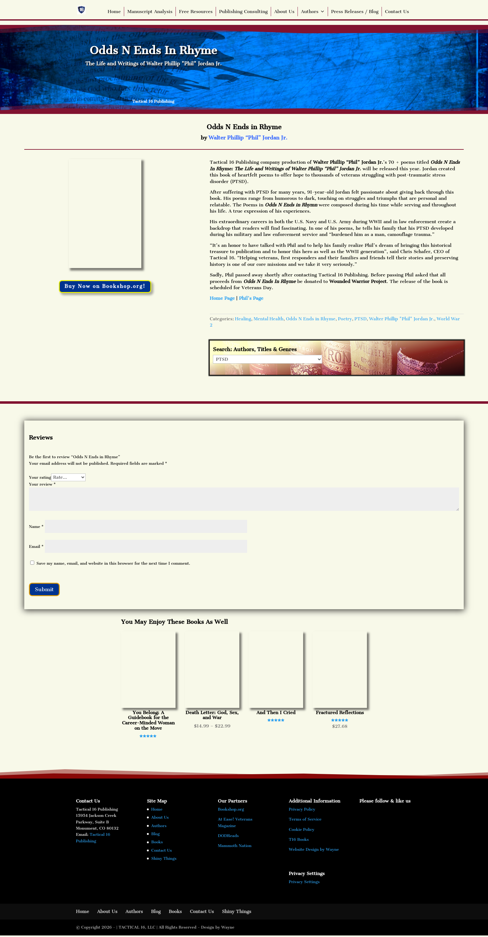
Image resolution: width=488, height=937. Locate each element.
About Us (284, 11)
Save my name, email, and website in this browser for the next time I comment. (113, 563)
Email (36, 546)
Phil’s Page (251, 298)
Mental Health (269, 319)
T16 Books (299, 841)
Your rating (40, 477)
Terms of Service (305, 821)
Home (114, 11)
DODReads (228, 837)
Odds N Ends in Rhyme (311, 319)
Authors (313, 11)
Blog (155, 835)
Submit (46, 590)
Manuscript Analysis (149, 11)
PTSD (360, 319)
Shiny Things (163, 860)
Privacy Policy (302, 810)
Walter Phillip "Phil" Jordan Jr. (401, 319)
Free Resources (196, 11)
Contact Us (397, 11)
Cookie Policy (301, 831)
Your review (42, 484)
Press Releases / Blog (354, 11)
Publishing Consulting (243, 11)
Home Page (222, 298)
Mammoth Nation (234, 847)
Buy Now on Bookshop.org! (105, 287)
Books (157, 843)
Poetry (345, 319)
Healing (243, 319)
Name (36, 526)
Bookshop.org (231, 810)
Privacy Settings (304, 883)
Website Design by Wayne (314, 851)
